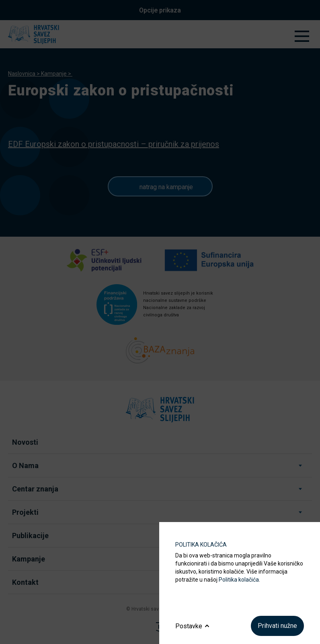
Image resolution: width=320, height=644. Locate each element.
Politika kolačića (239, 579)
